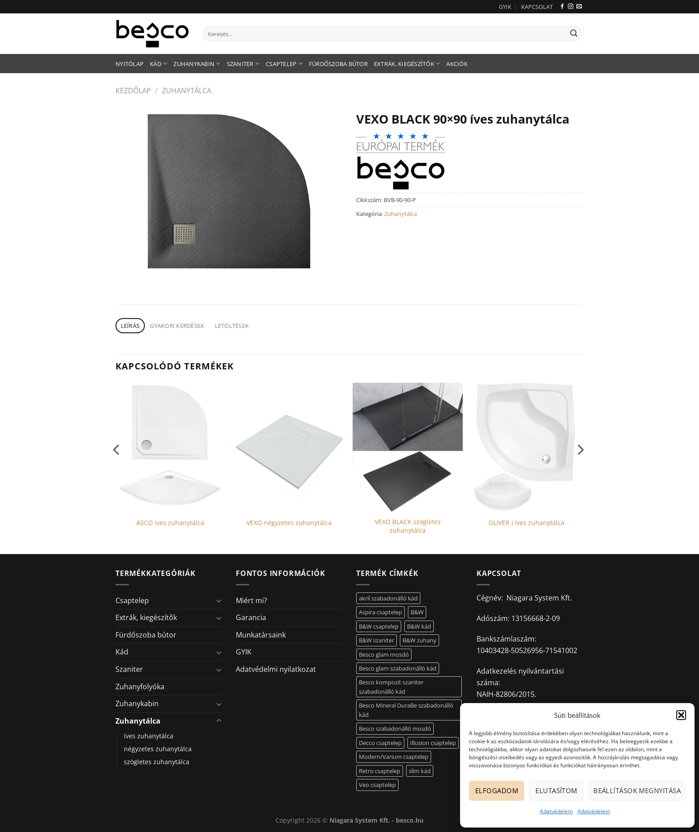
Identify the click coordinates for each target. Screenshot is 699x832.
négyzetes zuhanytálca (158, 749)
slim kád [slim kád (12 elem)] (420, 771)
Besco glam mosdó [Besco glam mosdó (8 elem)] (384, 654)
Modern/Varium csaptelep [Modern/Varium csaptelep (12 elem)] (393, 757)
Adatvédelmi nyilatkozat (276, 669)
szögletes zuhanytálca (156, 761)
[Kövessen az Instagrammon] (570, 7)
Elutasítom (556, 790)
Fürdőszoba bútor (338, 64)
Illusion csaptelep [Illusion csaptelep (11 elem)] (433, 743)
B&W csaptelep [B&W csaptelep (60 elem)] (379, 626)
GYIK (505, 7)
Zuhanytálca (186, 90)
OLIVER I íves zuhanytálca (526, 523)
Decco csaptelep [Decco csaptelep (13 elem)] (380, 743)
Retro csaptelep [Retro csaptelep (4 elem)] (379, 771)
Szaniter (243, 63)
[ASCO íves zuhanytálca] (170, 447)
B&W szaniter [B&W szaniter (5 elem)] (376, 640)
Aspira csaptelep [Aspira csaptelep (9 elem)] (380, 612)
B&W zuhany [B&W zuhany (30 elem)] (419, 640)
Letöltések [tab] (232, 326)
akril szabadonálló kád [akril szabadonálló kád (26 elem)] (388, 598)
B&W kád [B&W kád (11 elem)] (419, 626)
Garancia (251, 617)
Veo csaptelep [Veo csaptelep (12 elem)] (377, 785)
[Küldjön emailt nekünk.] (579, 7)
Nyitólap (129, 64)
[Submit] (573, 33)
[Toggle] (218, 600)
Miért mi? (251, 600)
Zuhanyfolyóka (139, 686)
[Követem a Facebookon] (562, 7)
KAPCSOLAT (537, 7)
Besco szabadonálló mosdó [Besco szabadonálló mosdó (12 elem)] (395, 728)
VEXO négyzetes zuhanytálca (289, 523)
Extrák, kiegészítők (407, 63)
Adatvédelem (556, 811)
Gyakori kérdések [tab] (177, 326)
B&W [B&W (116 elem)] (417, 612)
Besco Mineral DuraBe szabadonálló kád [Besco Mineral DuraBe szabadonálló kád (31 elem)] (406, 709)
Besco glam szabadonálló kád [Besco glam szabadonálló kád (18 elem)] (397, 668)
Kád (158, 63)
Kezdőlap (133, 90)
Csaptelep (284, 63)
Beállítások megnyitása (637, 790)
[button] (681, 715)
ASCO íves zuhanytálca (170, 523)
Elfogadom (496, 790)
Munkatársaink (261, 635)
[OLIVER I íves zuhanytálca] (527, 447)
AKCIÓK (457, 64)
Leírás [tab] (130, 326)
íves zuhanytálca (148, 736)
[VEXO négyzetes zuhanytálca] (289, 447)
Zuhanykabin (196, 63)
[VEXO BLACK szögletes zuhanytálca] (408, 447)
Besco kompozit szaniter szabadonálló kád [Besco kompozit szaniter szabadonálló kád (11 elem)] (391, 686)
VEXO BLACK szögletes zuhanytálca (408, 526)
